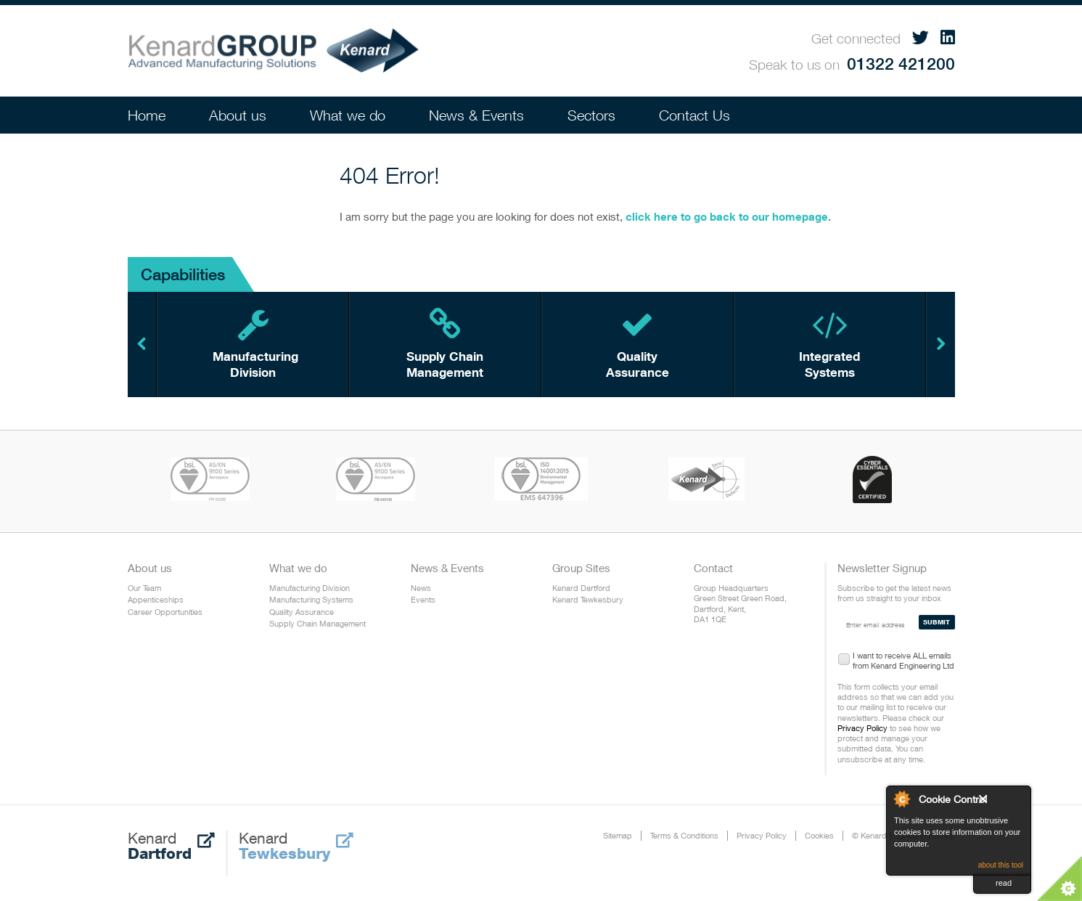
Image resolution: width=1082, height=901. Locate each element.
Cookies (819, 835)
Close (1000, 802)
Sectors (591, 115)
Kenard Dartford (581, 587)
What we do (347, 115)
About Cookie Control (901, 798)
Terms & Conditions (684, 835)
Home (146, 115)
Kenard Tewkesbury (587, 599)
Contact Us (694, 115)
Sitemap (617, 835)
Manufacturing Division (309, 587)
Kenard (171, 846)
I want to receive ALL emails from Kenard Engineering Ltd (903, 658)
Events (423, 599)
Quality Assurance (301, 611)
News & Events (476, 115)
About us (237, 115)
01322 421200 (901, 63)
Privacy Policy (862, 728)
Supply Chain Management (317, 623)
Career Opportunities (165, 611)
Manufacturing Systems (311, 599)
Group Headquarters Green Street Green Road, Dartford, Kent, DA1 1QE (740, 603)
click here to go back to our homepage (727, 216)
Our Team (144, 587)
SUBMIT (936, 622)
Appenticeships (156, 599)
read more (1005, 886)
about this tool (1000, 865)
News (421, 587)
